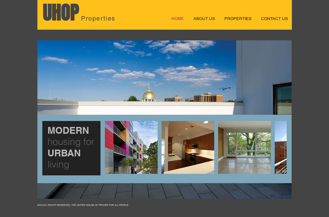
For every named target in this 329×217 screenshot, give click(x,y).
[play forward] (280, 147)
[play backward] (111, 147)
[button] (131, 147)
